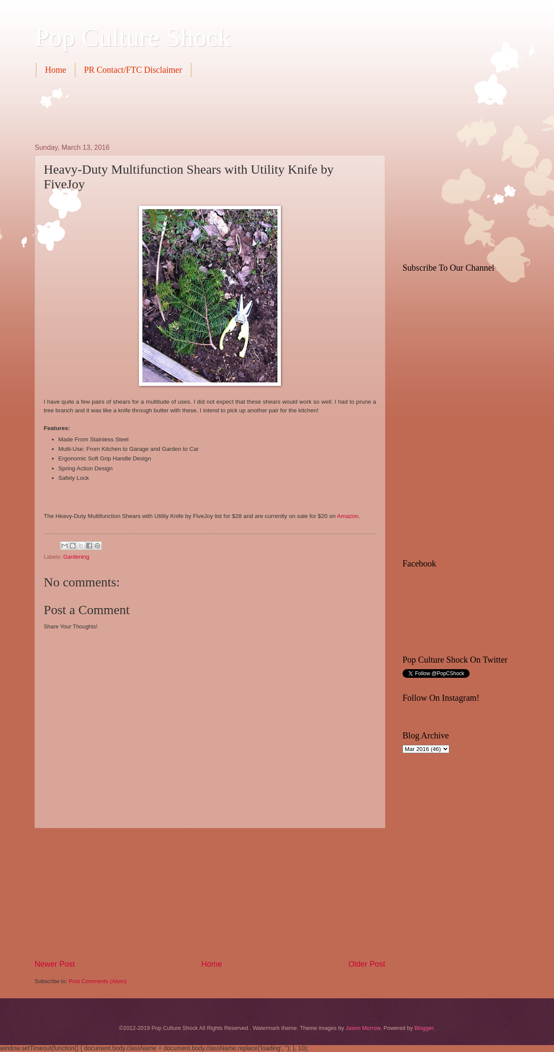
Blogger (423, 1028)
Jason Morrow (363, 1028)
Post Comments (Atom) (98, 981)
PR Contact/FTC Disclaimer (133, 69)
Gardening (76, 557)
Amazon (348, 516)
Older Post (366, 964)
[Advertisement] (192, 109)
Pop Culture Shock (133, 37)
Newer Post (55, 964)
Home (55, 69)
